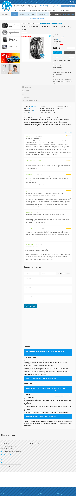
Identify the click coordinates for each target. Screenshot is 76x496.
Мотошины (31, 14)
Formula (33, 23)
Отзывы (39, 495)
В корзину (58, 53)
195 (29, 108)
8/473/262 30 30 (55, 5)
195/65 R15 (33, 106)
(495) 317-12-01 (8, 454)
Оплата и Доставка (29, 10)
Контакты (68, 10)
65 (33, 110)
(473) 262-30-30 (8, 463)
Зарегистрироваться (42, 1)
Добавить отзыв (68, 132)
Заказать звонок (68, 6)
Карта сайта (40, 493)
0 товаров (62, 1)
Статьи (38, 10)
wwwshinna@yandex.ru (9, 466)
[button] (71, 273)
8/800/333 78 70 (43, 5)
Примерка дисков (42, 492)
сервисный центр (59, 396)
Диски (22, 14)
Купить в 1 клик (69, 53)
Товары (20, 10)
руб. (71, 1)
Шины (14, 14)
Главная (23, 23)
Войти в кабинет (30, 1)
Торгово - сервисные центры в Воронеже (53, 10)
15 (29, 112)
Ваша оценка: (61, 273)
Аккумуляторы (43, 14)
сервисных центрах (62, 360)
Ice (38, 23)
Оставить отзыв (30, 306)
